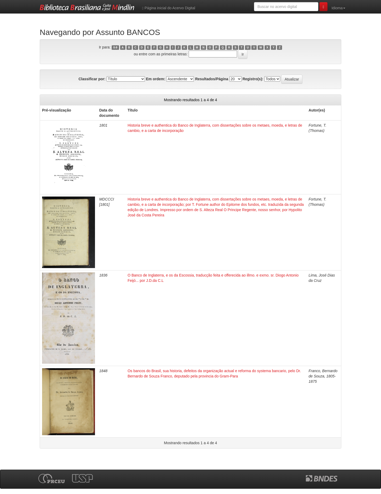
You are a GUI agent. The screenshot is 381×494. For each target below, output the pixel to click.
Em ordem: (155, 79)
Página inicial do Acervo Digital (168, 8)
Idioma (338, 8)
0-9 (115, 47)
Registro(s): (252, 79)
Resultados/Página (211, 79)
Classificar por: (92, 79)
